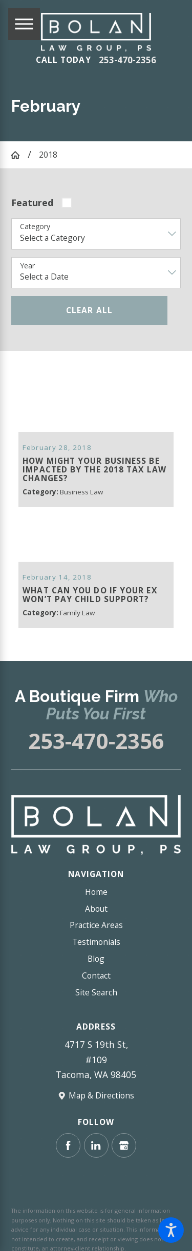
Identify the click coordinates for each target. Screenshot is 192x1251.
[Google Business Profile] (124, 1140)
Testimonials (96, 936)
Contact (96, 970)
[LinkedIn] (96, 1140)
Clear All (89, 310)
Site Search (96, 987)
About (96, 903)
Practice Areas (96, 919)
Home (96, 886)
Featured (32, 202)
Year (27, 266)
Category (35, 226)
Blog (96, 953)
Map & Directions (101, 1090)
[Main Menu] (24, 24)
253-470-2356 (127, 60)
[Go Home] (19, 155)
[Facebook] (68, 1140)
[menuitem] (95, 887)
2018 (48, 154)
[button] (171, 1230)
